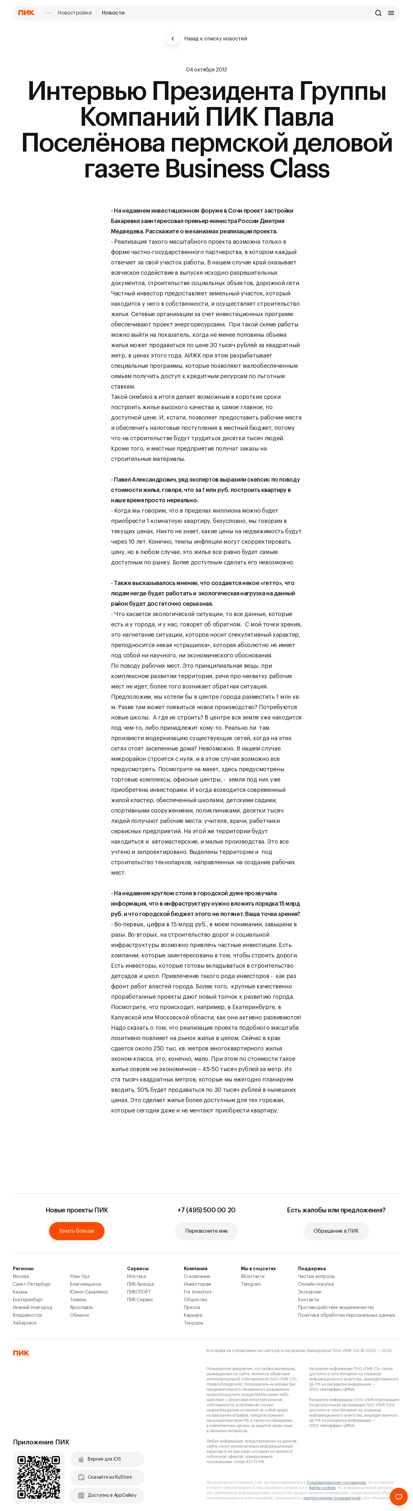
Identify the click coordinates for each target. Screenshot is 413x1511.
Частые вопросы (316, 1276)
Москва (21, 1276)
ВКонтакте (253, 1276)
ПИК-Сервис (140, 1300)
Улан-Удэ (80, 1276)
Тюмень (78, 1300)
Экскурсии (309, 1292)
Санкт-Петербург (32, 1284)
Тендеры (193, 1323)
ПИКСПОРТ (139, 1292)
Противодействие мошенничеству (336, 1307)
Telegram (251, 1284)
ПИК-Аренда (140, 1284)
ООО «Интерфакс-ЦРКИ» (332, 1389)
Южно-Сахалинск (89, 1292)
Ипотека (136, 1276)
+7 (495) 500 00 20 (206, 1210)
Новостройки (74, 13)
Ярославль (81, 1307)
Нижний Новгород (33, 1307)
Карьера (193, 1315)
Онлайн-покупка (316, 1284)
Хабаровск (25, 1323)
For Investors (198, 1292)
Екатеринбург (28, 1300)
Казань (20, 1292)
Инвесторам (197, 1284)
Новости (113, 13)
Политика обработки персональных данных (346, 1315)
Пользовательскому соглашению (336, 1482)
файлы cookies (322, 1488)
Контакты (308, 1300)
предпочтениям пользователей (332, 1498)
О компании (197, 1276)
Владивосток (27, 1315)
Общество (195, 1300)
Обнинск (79, 1315)
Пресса (192, 1307)
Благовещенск (86, 1284)
